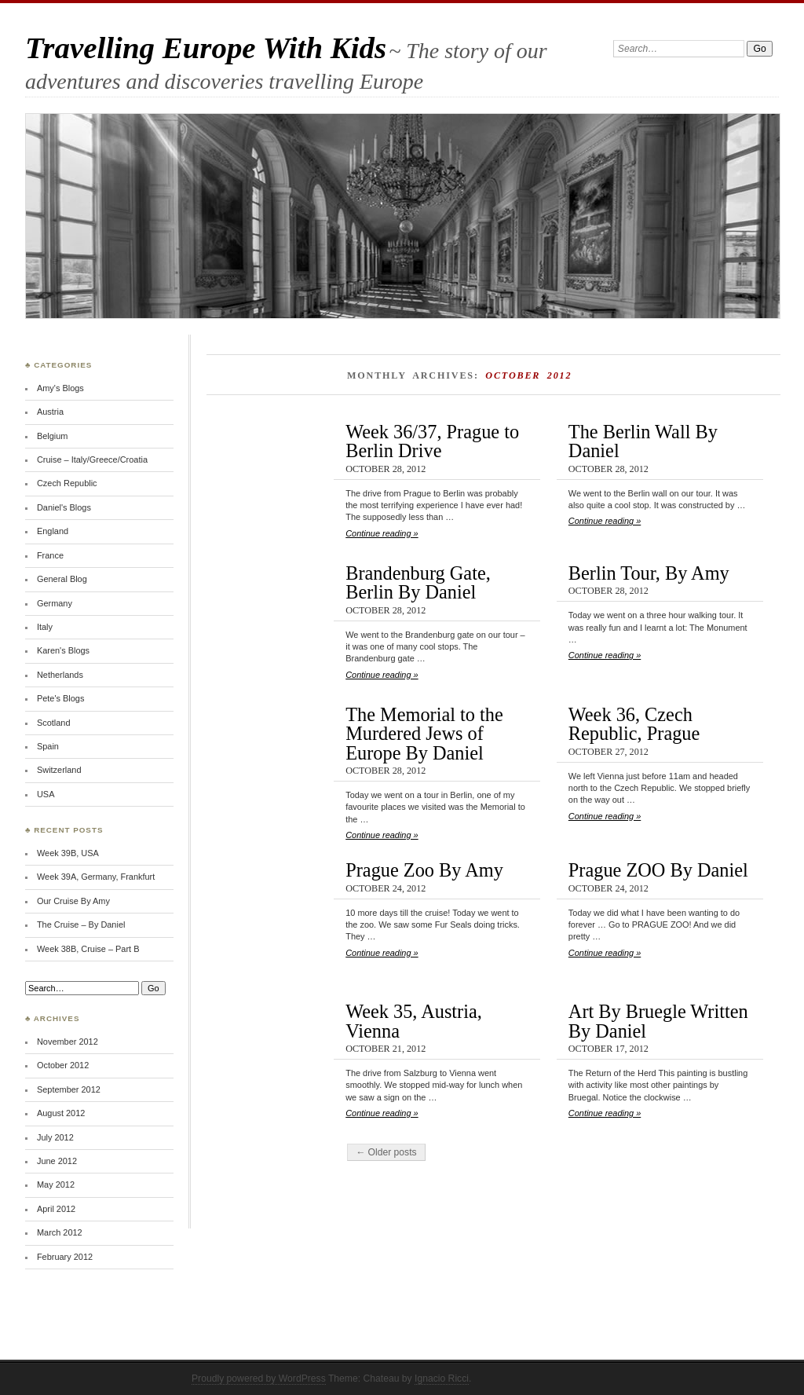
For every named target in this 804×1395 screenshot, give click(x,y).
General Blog (62, 579)
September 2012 (68, 1089)
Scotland (54, 722)
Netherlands (60, 674)
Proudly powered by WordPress (259, 1378)
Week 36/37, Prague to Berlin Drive (432, 441)
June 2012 (57, 1161)
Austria (50, 411)
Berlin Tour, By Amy (648, 573)
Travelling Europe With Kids (205, 47)
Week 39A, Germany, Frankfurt (96, 876)
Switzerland (59, 769)
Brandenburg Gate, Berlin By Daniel (418, 582)
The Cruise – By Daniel (81, 924)
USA (46, 794)
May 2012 (56, 1184)
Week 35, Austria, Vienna (413, 1021)
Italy (45, 627)
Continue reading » (381, 533)
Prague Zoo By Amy (424, 870)
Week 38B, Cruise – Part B (88, 949)
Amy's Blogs (60, 388)
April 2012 (56, 1209)
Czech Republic (67, 483)
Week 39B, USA (68, 853)
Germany (54, 603)
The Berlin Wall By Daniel (643, 441)
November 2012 (67, 1041)
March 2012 (59, 1232)
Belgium (52, 436)
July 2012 (55, 1137)
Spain (48, 746)
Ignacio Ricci (442, 1378)
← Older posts (386, 1152)
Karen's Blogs (63, 650)
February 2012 (65, 1256)
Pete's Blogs (60, 698)
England (52, 531)
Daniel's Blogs (64, 507)
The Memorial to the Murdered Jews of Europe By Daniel (424, 733)
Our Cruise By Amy (73, 901)
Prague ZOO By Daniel (658, 870)
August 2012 (61, 1113)
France (50, 555)
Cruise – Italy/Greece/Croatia (92, 459)
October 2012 (63, 1065)
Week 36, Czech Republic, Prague (634, 724)
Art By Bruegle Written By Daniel (658, 1021)
